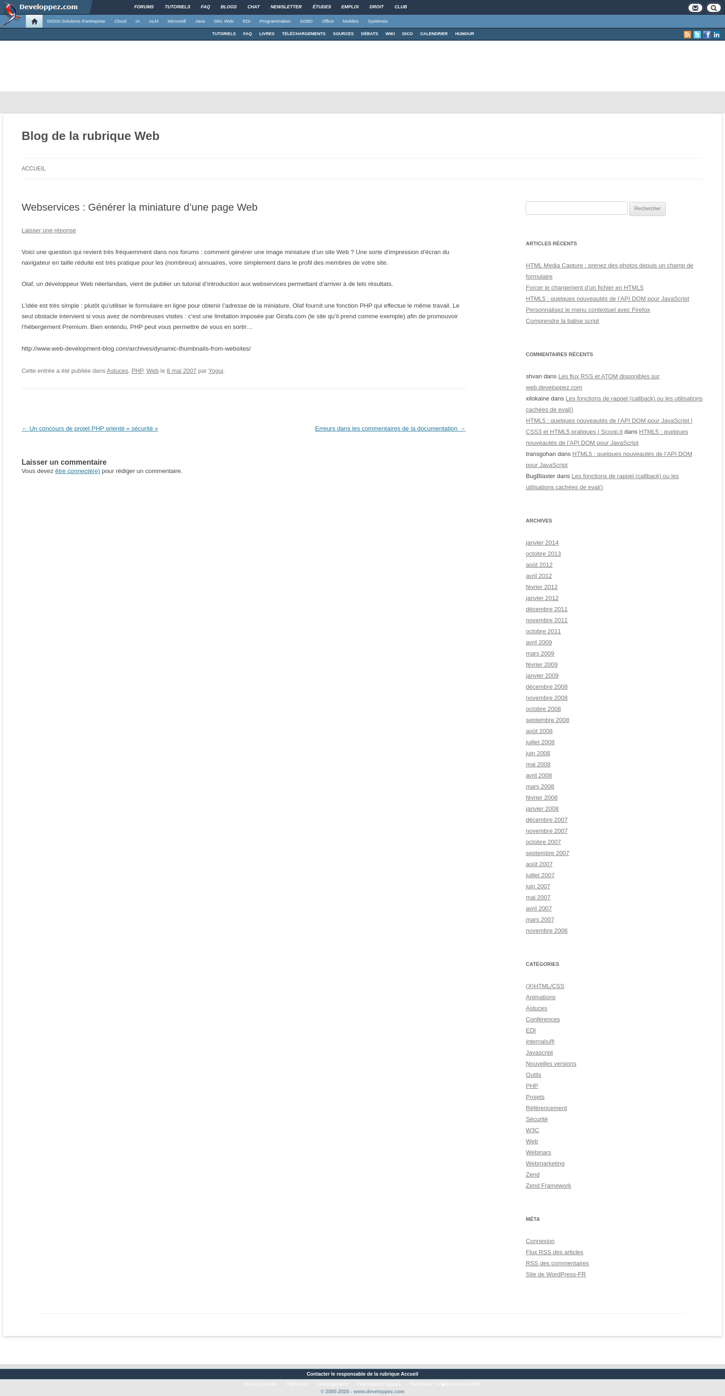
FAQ (247, 33)
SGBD (306, 21)
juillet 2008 (540, 742)
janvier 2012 (542, 598)
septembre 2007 (547, 853)
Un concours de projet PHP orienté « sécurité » (90, 428)
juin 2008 (538, 753)
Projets (535, 1096)
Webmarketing (545, 1163)
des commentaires (557, 1263)
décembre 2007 (546, 819)
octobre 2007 (543, 841)
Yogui (216, 370)
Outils (533, 1074)
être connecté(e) (77, 470)
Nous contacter (261, 1384)
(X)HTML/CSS (545, 986)
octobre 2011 (543, 631)
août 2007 (539, 864)
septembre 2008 (547, 719)
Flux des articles (554, 1252)
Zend (533, 1174)
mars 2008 (540, 786)
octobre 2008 (543, 708)
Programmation (274, 21)
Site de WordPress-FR (556, 1274)
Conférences (543, 1019)
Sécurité (537, 1119)
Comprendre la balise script (562, 320)
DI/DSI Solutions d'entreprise (76, 21)
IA (137, 21)
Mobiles (351, 21)
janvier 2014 (542, 542)
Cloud (120, 21)
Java (200, 21)
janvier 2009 (542, 675)
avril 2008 (539, 775)
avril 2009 (539, 642)
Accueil (34, 168)
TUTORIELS (224, 33)
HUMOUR (464, 33)
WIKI (390, 33)
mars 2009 (540, 653)
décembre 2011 (546, 609)
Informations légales (379, 1384)
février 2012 (542, 586)
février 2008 (542, 797)
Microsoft (177, 21)
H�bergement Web (458, 1384)
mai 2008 (538, 764)
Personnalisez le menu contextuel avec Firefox (588, 309)
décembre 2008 (546, 686)
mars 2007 (540, 919)
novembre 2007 (546, 830)
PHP (137, 370)
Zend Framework (548, 1185)
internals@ (540, 1041)
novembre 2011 (546, 620)
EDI (246, 21)
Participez (297, 1384)
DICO (407, 33)
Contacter (318, 1374)
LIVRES (267, 33)
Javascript (539, 1052)
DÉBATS (369, 33)
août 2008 (539, 731)
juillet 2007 (540, 875)
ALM (153, 21)
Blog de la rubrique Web (91, 136)
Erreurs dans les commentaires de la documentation (390, 428)
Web (153, 370)
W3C (532, 1130)
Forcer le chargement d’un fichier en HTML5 (584, 287)
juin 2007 (538, 886)
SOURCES (343, 33)
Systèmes (377, 21)
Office (327, 21)
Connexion (540, 1241)
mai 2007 (538, 897)
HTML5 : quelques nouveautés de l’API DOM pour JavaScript (607, 298)
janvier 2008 (542, 808)
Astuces (117, 370)
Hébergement (333, 1384)
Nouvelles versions (551, 1063)
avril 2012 (539, 575)
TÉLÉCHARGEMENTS (304, 33)
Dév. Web (223, 21)
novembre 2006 (546, 930)
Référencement (546, 1108)
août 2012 (539, 564)
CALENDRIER (434, 33)
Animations (540, 997)
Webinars (538, 1152)
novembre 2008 (546, 697)
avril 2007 (539, 908)
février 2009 (542, 664)
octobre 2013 (543, 553)
